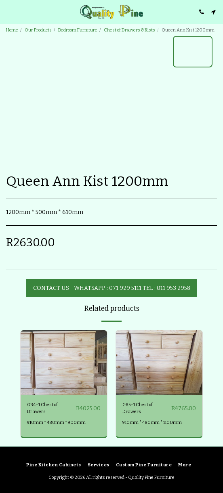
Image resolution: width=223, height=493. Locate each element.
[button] (9, 11)
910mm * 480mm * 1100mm (152, 422)
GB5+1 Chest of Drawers (137, 408)
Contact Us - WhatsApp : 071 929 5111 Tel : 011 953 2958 (111, 288)
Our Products (38, 30)
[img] (64, 362)
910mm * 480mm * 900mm (56, 422)
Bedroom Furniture (77, 30)
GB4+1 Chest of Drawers (42, 408)
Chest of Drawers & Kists (129, 30)
